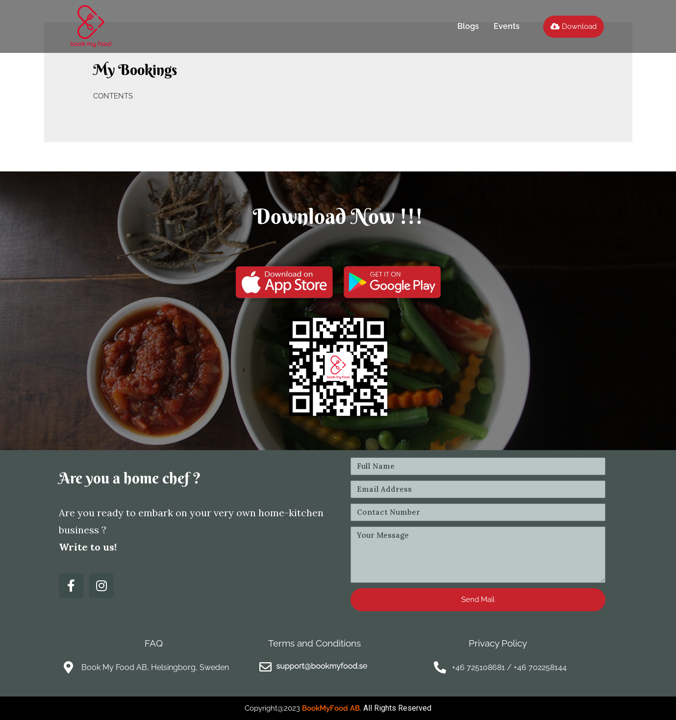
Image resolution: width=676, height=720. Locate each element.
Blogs (468, 26)
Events (507, 26)
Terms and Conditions (314, 643)
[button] (573, 26)
